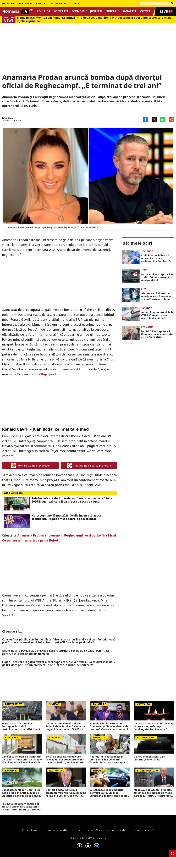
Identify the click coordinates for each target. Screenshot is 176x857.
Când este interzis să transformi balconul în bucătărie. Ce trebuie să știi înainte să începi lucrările (22, 759)
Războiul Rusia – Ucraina (65, 3)
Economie (79, 11)
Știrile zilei (8, 3)
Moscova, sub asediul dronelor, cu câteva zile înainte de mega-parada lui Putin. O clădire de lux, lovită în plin (154, 793)
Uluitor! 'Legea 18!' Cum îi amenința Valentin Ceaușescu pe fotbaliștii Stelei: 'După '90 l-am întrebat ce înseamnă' (66, 793)
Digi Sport (48, 374)
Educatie (112, 11)
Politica (43, 11)
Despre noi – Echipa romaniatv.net (106, 829)
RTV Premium (24, 3)
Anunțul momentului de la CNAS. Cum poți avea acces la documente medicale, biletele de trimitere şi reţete (157, 315)
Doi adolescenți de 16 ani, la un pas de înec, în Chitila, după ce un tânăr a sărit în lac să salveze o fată (22, 793)
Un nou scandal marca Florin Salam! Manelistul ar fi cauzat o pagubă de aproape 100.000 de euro (65, 726)
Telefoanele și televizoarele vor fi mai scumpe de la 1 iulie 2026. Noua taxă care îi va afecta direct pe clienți (72, 500)
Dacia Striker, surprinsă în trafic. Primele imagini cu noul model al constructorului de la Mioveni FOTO (157, 277)
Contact (76, 829)
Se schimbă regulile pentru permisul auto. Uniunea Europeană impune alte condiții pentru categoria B (109, 793)
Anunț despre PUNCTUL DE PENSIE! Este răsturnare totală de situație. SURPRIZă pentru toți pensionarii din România (55, 652)
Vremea (145, 11)
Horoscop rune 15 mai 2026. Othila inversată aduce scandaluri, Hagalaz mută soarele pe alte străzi (67, 517)
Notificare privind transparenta (88, 838)
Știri (144, 270)
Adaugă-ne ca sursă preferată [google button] (89, 465)
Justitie (96, 11)
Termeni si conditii (56, 829)
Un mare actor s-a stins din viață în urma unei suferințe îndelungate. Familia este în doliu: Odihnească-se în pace (154, 726)
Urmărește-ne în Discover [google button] (30, 465)
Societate (61, 11)
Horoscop (41, 3)
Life (143, 289)
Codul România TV (143, 829)
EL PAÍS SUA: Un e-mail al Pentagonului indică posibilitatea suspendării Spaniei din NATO (22, 726)
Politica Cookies (31, 829)
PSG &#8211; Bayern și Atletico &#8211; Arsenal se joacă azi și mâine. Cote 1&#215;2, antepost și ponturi (21, 807)
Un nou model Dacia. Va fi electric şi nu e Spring (149, 758)
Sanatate (129, 11)
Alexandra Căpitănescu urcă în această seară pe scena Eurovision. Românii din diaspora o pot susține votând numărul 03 (157, 296)
